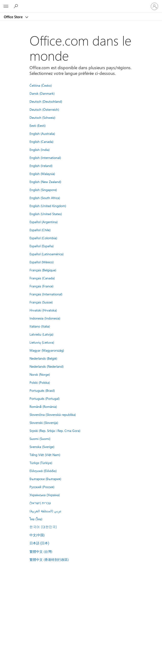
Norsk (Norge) (40, 374)
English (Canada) (41, 141)
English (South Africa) (45, 197)
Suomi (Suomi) (40, 438)
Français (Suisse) (41, 302)
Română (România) (43, 406)
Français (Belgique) (43, 270)
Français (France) (41, 286)
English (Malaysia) (42, 173)
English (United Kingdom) (48, 205)
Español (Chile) (40, 229)
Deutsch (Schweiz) (42, 117)
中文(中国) (37, 535)
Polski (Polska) (40, 382)
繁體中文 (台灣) (41, 551)
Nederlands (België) (43, 358)
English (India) (40, 149)
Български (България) (45, 478)
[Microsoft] (80, 3)
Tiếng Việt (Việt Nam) (45, 454)
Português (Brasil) (42, 390)
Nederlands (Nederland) (47, 366)
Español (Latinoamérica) (47, 253)
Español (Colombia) (43, 237)
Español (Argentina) (44, 221)
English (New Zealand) (45, 181)
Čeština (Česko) (41, 85)
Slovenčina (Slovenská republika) (53, 414)
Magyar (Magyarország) (47, 350)
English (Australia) (42, 133)
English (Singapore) (43, 189)
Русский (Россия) (42, 486)
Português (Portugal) (45, 398)
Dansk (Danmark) (42, 93)
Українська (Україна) (45, 494)
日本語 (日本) (39, 543)
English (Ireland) (41, 165)
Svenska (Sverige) (42, 446)
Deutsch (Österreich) (44, 109)
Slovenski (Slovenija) (44, 422)
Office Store (14, 16)
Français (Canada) (42, 278)
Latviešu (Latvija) (41, 334)
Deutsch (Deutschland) (46, 101)
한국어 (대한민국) (43, 526)
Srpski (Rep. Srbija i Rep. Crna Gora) (55, 430)
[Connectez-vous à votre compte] (154, 6)
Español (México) (42, 262)
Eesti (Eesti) (38, 125)
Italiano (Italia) (40, 326)
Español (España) (42, 245)
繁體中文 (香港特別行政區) (49, 559)
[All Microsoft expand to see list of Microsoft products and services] (6, 6)
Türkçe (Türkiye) (41, 462)
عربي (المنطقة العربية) (45, 510)
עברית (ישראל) (40, 502)
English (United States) (46, 213)
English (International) (45, 157)
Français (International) (46, 294)
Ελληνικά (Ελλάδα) (43, 470)
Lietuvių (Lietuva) (42, 342)
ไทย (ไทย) (36, 518)
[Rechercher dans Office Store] (17, 6)
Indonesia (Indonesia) (45, 318)
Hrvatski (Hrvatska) (43, 310)
